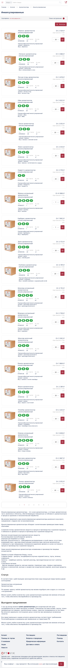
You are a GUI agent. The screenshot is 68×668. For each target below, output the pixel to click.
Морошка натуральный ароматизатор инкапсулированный (26, 315)
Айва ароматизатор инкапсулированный (25, 101)
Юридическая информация (35, 641)
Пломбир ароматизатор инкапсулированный (26, 411)
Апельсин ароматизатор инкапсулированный (27, 55)
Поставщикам (62, 635)
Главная (3, 7)
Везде (8, 2)
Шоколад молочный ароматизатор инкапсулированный (25, 340)
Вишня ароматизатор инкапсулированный (25, 387)
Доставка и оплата (32, 644)
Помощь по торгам (8, 638)
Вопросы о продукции (34, 638)
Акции (3, 644)
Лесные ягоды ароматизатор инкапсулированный (28, 78)
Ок (61, 664)
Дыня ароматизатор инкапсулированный (25, 242)
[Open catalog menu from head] (2, 2)
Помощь (60, 638)
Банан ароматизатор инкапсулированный (26, 124)
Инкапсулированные (39, 7)
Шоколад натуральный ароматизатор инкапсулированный (26, 290)
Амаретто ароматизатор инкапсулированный (27, 171)
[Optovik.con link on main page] (8, 653)
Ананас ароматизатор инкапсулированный (27, 482)
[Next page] (48, 505)
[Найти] (59, 2)
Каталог (12, 7)
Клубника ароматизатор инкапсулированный (27, 266)
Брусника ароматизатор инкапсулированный (27, 459)
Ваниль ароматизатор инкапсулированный (26, 364)
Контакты (60, 641)
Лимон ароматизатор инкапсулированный (25, 148)
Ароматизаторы (24, 7)
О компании (5, 641)
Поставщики (30, 635)
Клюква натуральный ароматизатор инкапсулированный (25, 435)
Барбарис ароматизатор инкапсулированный (27, 219)
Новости (4, 647)
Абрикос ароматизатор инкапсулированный (26, 31)
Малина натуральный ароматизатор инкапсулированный (25, 195)
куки (40, 664)
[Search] (33, 2)
